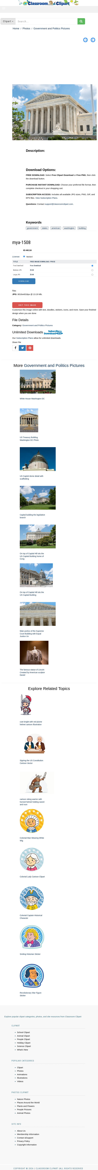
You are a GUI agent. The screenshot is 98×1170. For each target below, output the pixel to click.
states (44, 228)
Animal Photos (23, 1113)
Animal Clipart (23, 1036)
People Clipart (23, 1039)
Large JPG (16, 275)
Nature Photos (23, 1099)
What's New (22, 1050)
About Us (21, 1131)
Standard (29, 257)
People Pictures (24, 1109)
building (82, 228)
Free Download (18, 266)
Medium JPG (17, 270)
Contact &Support (25, 1138)
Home (16, 28)
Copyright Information (27, 1145)
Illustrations (22, 1078)
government (32, 228)
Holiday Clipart (23, 1043)
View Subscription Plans (46, 198)
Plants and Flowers (26, 1106)
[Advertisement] (49, 64)
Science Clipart (24, 1046)
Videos (20, 1081)
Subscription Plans (24, 338)
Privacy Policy (23, 1141)
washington (69, 228)
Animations (22, 1074)
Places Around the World (28, 1102)
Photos (26, 28)
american (56, 228)
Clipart (20, 1067)
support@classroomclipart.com (59, 204)
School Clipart (23, 1032)
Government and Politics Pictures (51, 28)
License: (16, 256)
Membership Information (28, 1134)
